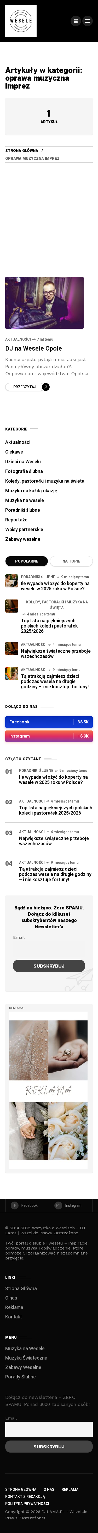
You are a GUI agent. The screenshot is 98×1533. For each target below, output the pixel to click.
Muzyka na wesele (24, 500)
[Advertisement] (49, 214)
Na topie (71, 561)
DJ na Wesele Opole (33, 348)
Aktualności (18, 339)
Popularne (26, 561)
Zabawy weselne (22, 539)
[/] (76, 21)
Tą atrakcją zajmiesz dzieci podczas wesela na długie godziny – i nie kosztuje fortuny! (55, 681)
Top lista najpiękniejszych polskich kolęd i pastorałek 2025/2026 (49, 626)
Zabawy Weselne (23, 1367)
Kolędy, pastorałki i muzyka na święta (44, 481)
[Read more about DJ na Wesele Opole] (27, 387)
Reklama (14, 1307)
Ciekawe (14, 452)
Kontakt (13, 1317)
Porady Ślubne (20, 1377)
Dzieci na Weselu (23, 461)
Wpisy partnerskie (24, 529)
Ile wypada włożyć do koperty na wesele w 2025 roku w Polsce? (55, 586)
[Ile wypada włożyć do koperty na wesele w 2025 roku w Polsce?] (11, 580)
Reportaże (16, 519)
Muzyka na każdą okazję (31, 490)
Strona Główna (21, 151)
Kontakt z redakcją (25, 1496)
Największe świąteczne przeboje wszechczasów (56, 654)
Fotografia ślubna (24, 471)
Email (19, 937)
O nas (11, 1298)
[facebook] (27, 1205)
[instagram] (71, 1205)
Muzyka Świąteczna (26, 1358)
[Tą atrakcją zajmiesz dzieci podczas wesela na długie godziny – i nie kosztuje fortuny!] (11, 673)
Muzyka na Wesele (25, 1348)
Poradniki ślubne (22, 510)
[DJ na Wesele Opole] (44, 303)
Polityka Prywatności (27, 1504)
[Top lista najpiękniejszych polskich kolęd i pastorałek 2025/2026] (11, 606)
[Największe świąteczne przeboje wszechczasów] (11, 648)
